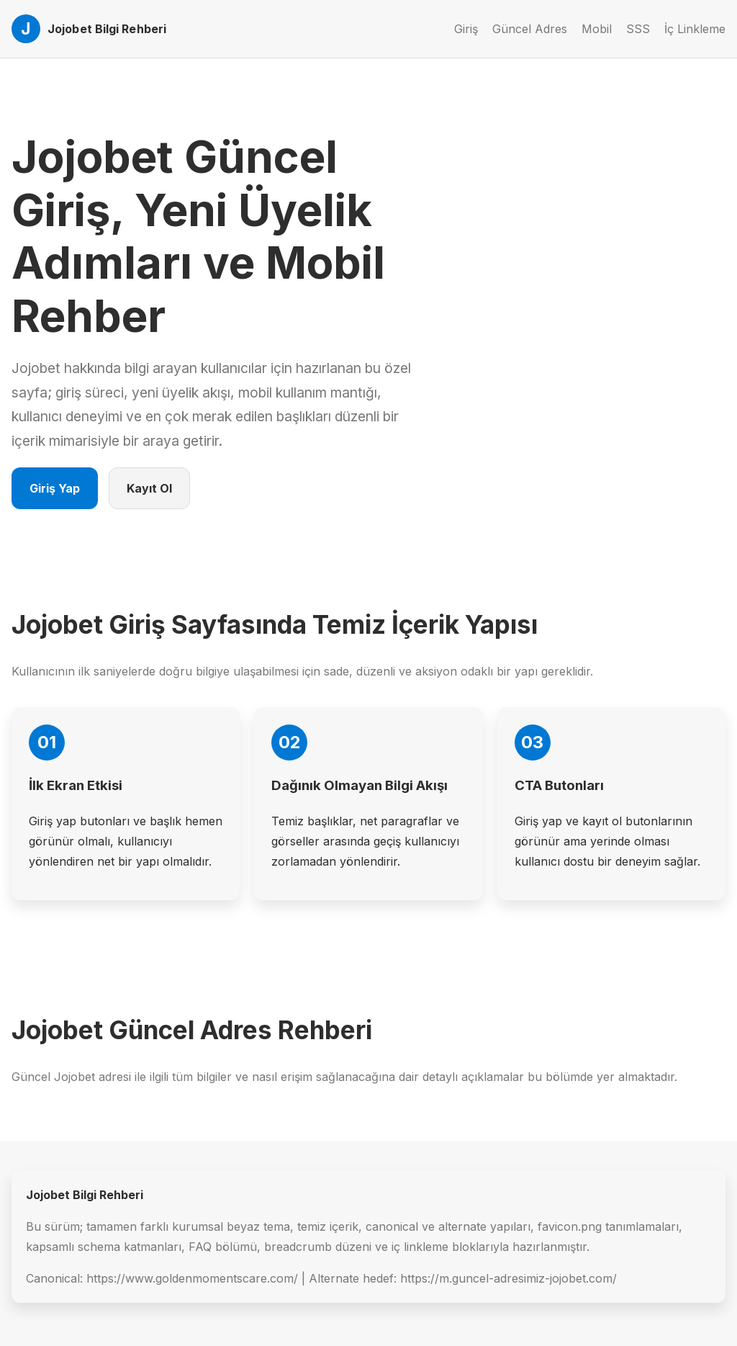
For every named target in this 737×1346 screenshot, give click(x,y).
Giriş (466, 29)
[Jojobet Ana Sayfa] (89, 28)
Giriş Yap (55, 488)
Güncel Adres (529, 29)
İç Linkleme (694, 29)
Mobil (597, 29)
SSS (638, 29)
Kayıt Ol (149, 488)
